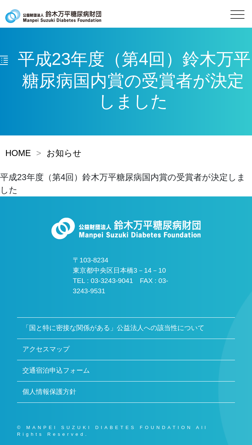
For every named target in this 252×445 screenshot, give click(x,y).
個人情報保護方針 (49, 391)
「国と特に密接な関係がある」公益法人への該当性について (113, 328)
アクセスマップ (46, 349)
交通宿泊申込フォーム (56, 370)
